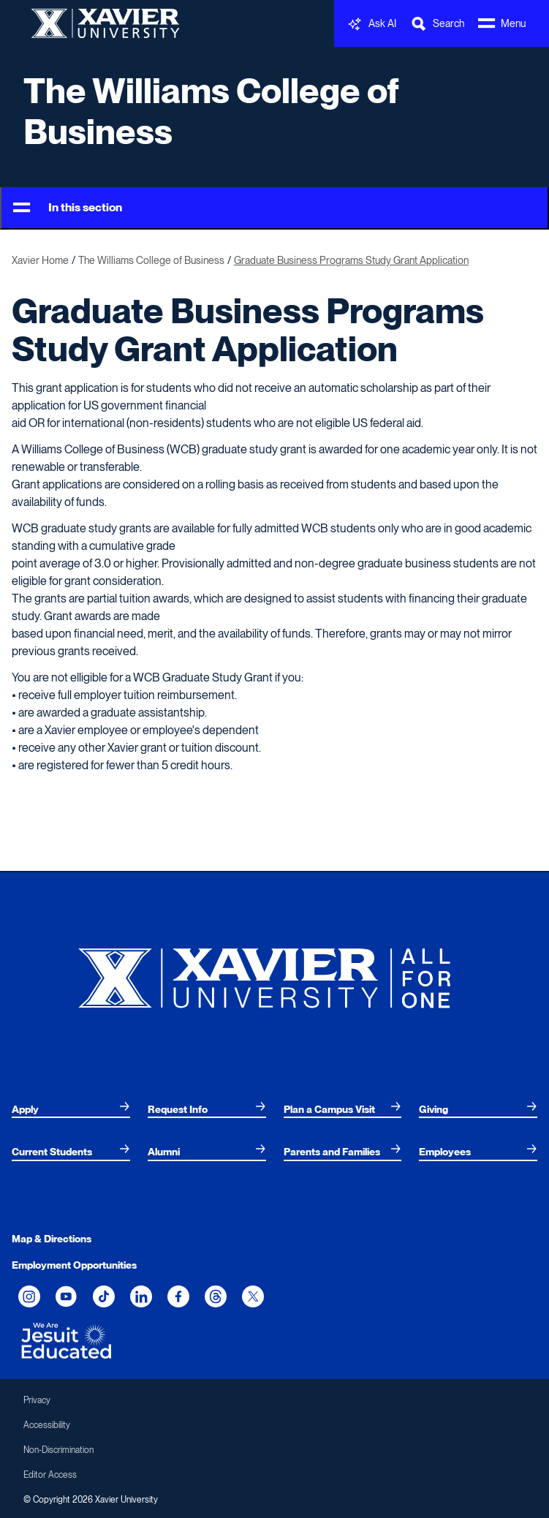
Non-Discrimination (58, 1450)
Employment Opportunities (74, 1265)
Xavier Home (40, 260)
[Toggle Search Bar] (437, 23)
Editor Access (50, 1475)
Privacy (36, 1400)
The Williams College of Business (211, 111)
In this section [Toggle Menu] (67, 208)
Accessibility (46, 1425)
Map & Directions (51, 1239)
